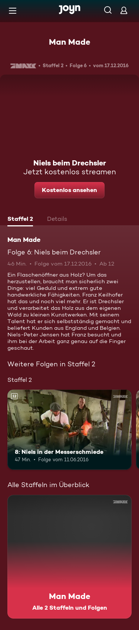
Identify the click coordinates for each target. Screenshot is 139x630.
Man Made (69, 42)
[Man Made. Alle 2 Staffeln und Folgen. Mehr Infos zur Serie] (69, 557)
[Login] (124, 10)
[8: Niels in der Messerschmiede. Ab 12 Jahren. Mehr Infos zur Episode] (69, 430)
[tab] (20, 219)
